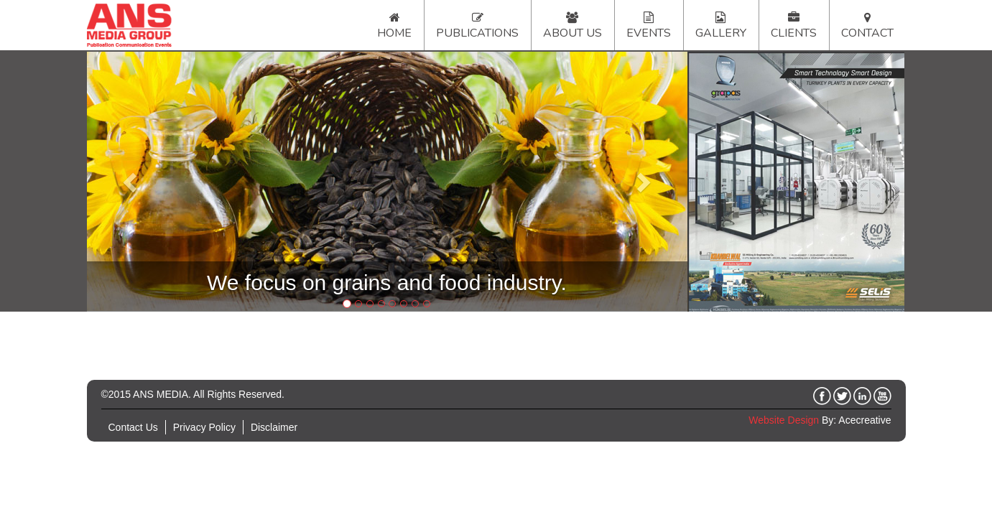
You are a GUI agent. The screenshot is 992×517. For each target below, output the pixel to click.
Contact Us (133, 427)
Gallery (720, 33)
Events (648, 33)
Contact (867, 33)
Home (394, 33)
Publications (477, 33)
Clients (794, 33)
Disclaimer (274, 427)
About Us (572, 33)
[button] (132, 182)
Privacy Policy (204, 427)
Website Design (783, 420)
